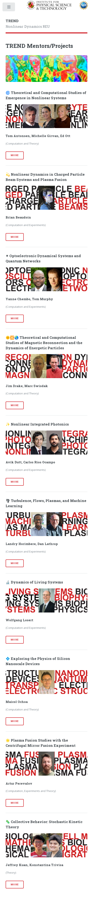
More (15, 155)
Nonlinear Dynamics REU (28, 24)
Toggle (9, 8)
